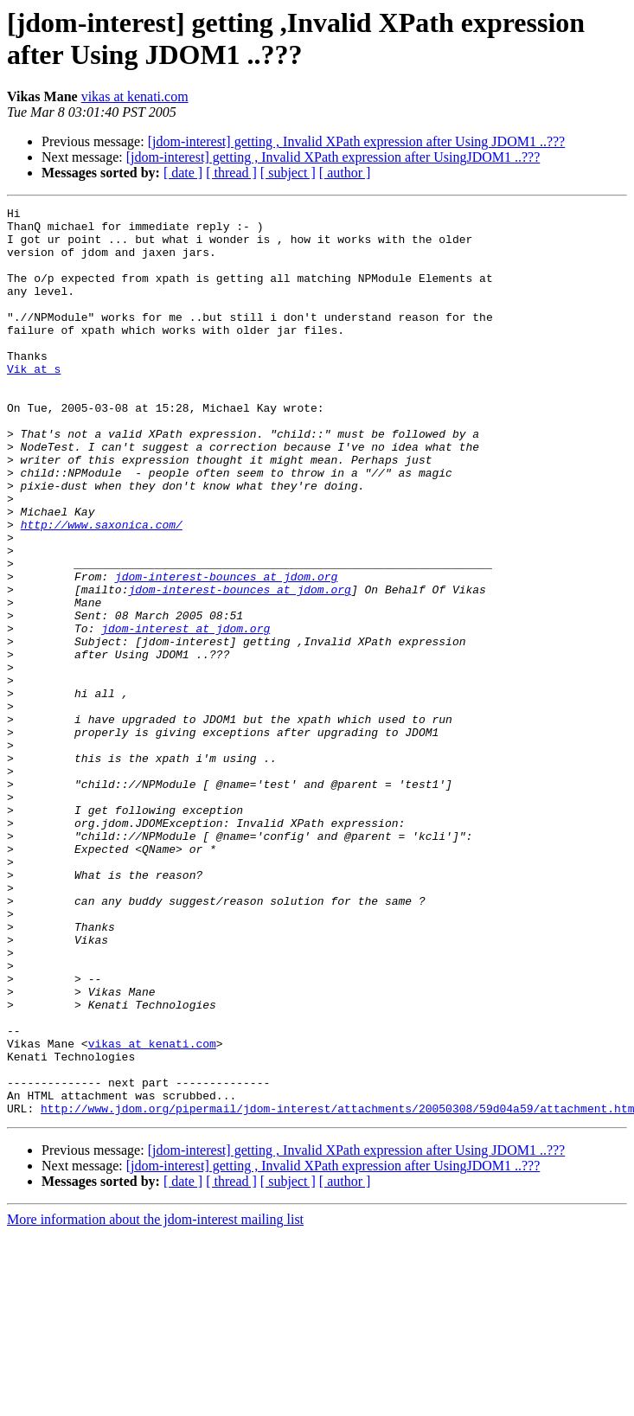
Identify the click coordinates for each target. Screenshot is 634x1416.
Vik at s (34, 402)
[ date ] (182, 172)
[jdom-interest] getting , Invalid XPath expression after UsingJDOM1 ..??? (333, 157)
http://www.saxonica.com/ (102, 589)
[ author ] (345, 172)
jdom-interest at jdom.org (185, 713)
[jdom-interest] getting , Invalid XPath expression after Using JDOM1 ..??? (357, 141)
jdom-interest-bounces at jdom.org (226, 651)
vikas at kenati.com (135, 96)
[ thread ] (231, 172)
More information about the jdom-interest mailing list (155, 1401)
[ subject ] (288, 172)
